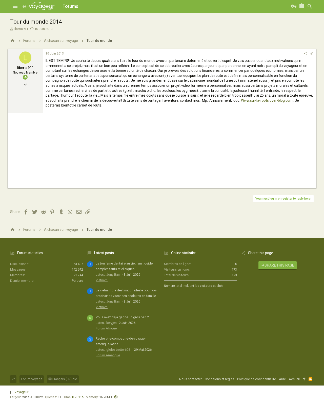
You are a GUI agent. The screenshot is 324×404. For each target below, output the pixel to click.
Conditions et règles (219, 379)
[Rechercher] (310, 6)
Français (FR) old (62, 379)
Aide (282, 379)
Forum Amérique (108, 355)
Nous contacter (190, 379)
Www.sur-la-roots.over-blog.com (267, 100)
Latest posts (104, 253)
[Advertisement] (162, 152)
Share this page (277, 265)
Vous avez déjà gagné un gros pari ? (122, 317)
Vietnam (102, 280)
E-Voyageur (20, 392)
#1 (312, 53)
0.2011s (78, 397)
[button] (15, 6)
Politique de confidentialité (256, 379)
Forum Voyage (31, 379)
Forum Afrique (106, 328)
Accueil (294, 379)
